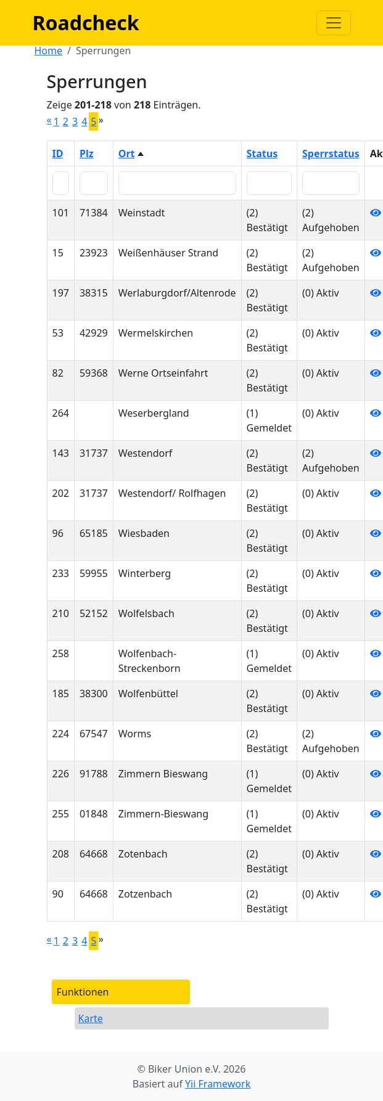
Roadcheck (86, 22)
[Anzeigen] (375, 212)
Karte (90, 1018)
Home (49, 50)
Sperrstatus (331, 153)
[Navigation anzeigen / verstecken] (333, 22)
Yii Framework (217, 1084)
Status (262, 153)
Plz (87, 153)
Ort (126, 153)
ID (58, 153)
